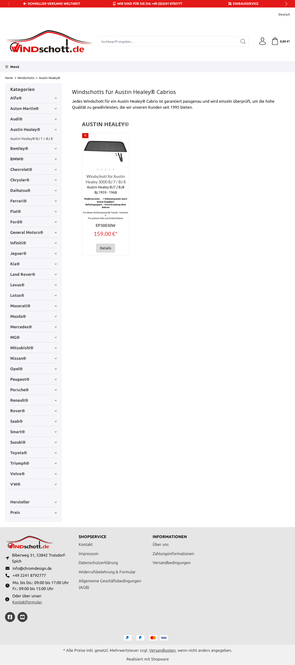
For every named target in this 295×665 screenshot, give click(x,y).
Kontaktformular (27, 602)
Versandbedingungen (172, 562)
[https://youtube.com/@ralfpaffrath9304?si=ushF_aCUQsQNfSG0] (22, 617)
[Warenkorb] (280, 41)
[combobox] (167, 41)
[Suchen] (243, 41)
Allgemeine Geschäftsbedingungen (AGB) (110, 584)
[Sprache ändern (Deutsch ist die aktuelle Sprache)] (281, 14)
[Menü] (12, 66)
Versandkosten (162, 650)
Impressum (88, 553)
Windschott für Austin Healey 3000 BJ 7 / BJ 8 (106, 179)
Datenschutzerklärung (98, 562)
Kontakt (86, 544)
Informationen (170, 537)
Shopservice (92, 537)
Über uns (161, 544)
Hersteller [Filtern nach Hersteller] (33, 502)
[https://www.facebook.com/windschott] (10, 617)
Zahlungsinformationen (173, 553)
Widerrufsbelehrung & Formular (107, 571)
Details (105, 248)
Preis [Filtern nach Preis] (33, 512)
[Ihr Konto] (262, 41)
